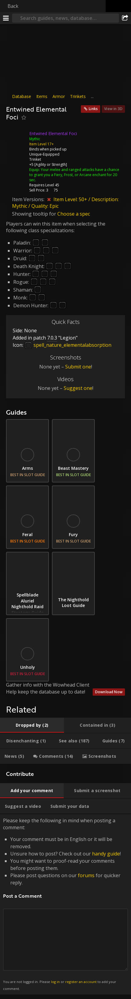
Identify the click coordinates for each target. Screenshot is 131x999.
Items (41, 96)
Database (21, 96)
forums (86, 875)
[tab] (32, 725)
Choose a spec (73, 213)
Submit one (78, 366)
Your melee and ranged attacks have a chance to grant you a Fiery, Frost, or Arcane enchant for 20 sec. (74, 174)
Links (93, 108)
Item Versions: (29, 199)
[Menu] (6, 18)
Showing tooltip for (34, 213)
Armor (59, 96)
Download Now (109, 691)
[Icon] (16, 138)
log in (55, 981)
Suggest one (78, 388)
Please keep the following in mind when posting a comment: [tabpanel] (65, 904)
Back (13, 6)
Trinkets (78, 96)
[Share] (125, 18)
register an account (81, 981)
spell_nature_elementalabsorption (67, 345)
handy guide (106, 853)
